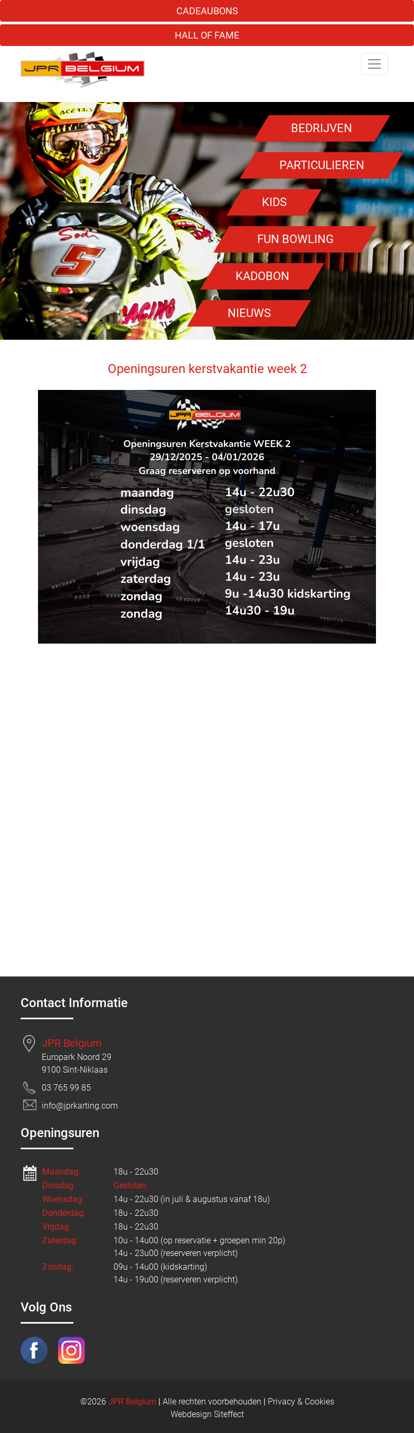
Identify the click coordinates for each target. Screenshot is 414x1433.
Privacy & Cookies (301, 1402)
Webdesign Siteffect (207, 1414)
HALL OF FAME (207, 35)
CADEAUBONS (207, 10)
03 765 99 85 (66, 1088)
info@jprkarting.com (80, 1106)
